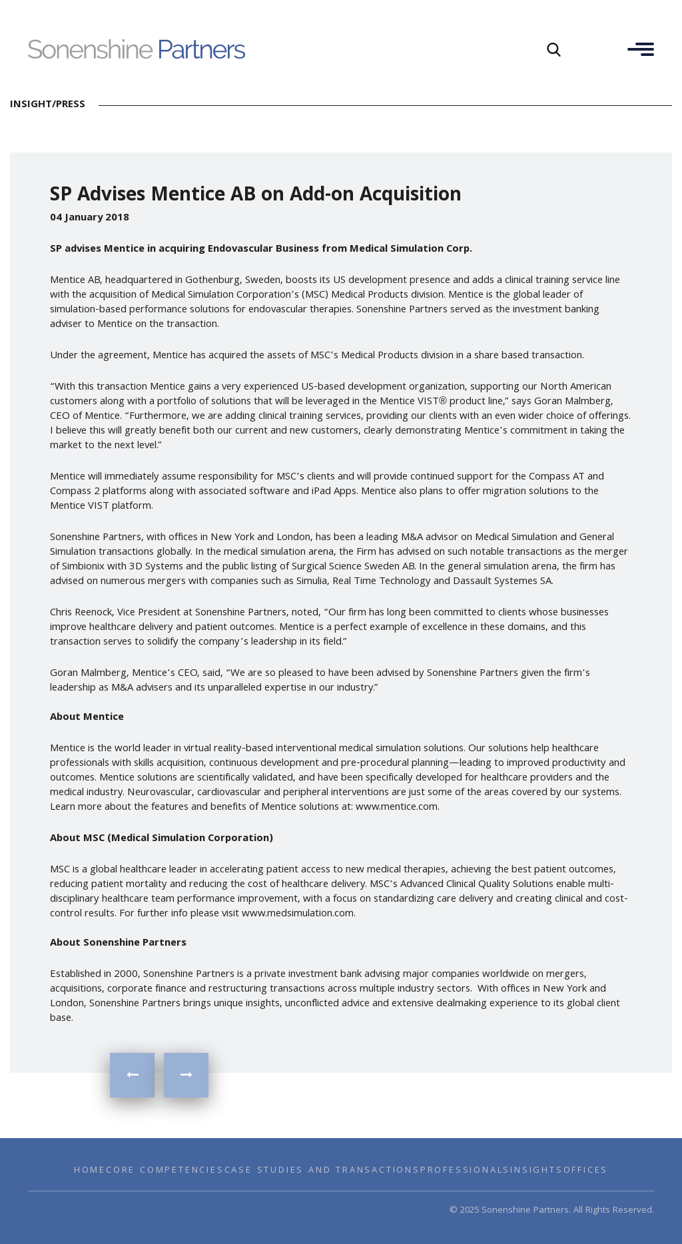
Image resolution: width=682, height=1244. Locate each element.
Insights (536, 1170)
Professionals (465, 1170)
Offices (586, 1170)
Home (90, 1170)
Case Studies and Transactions (322, 1170)
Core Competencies (165, 1170)
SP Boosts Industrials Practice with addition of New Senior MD (132, 1075)
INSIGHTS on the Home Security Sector (186, 1075)
